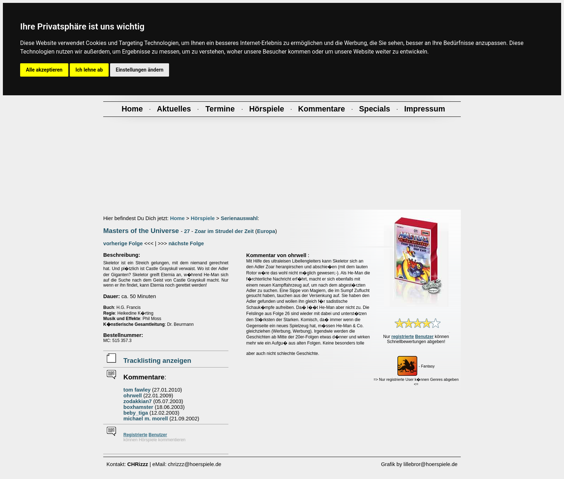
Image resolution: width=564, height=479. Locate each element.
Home (177, 218)
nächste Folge (186, 243)
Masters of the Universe (141, 230)
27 (187, 231)
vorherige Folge (123, 243)
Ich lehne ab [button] (89, 70)
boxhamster (138, 407)
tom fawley (137, 390)
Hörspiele (203, 218)
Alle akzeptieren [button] (44, 70)
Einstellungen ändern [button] (140, 70)
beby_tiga (135, 413)
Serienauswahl (239, 218)
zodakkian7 (137, 401)
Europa (266, 231)
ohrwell (132, 395)
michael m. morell (145, 418)
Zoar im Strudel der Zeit (224, 231)
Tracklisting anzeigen (157, 360)
